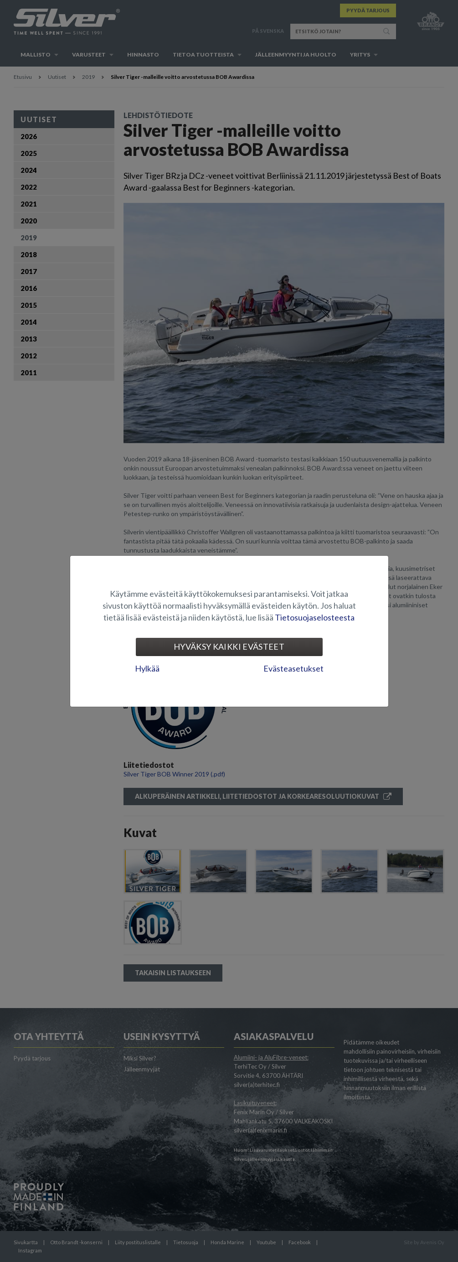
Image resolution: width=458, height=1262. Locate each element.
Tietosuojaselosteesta (315, 617)
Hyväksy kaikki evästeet (229, 646)
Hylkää (147, 668)
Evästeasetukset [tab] (293, 668)
